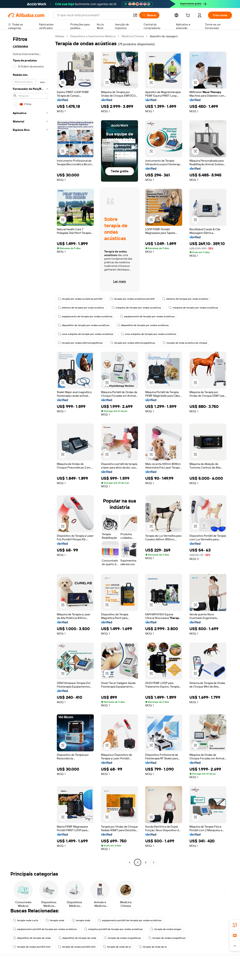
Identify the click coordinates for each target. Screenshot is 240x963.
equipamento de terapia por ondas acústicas (85, 316)
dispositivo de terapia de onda (32, 938)
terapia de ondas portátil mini (31, 946)
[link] (235, 925)
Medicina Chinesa (133, 36)
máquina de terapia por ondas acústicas (136, 307)
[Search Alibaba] (93, 15)
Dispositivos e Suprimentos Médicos (93, 36)
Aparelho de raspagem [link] (164, 36)
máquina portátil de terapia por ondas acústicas (113, 929)
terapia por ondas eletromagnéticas (80, 342)
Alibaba (59, 36)
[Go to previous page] (129, 862)
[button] (135, 15)
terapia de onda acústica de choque (185, 342)
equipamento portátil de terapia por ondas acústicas (129, 920)
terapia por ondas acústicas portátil (80, 298)
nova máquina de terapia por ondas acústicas (85, 334)
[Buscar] (149, 15)
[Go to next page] (153, 862)
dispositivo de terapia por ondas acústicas (83, 325)
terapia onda (55, 920)
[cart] (189, 15)
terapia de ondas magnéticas (122, 938)
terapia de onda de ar (117, 946)
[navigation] (30, 450)
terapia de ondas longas (165, 929)
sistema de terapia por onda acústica (185, 298)
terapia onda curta (25, 920)
